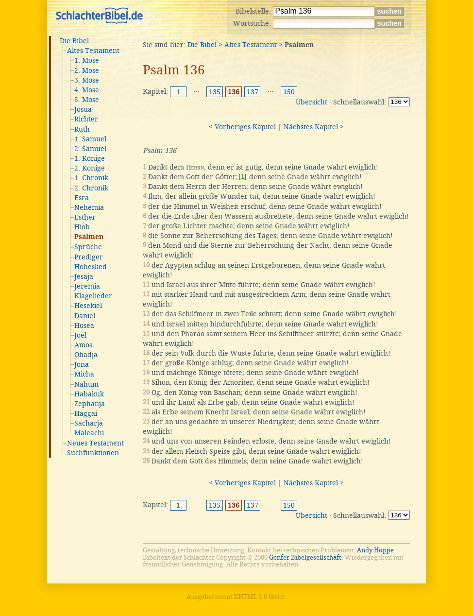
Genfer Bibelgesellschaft (305, 557)
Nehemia (89, 207)
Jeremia (87, 286)
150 (289, 92)
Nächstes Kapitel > (314, 127)
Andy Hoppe (375, 550)
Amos (83, 345)
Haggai (85, 413)
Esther (85, 217)
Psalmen (88, 237)
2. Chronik (91, 188)
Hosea (84, 325)
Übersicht (311, 102)
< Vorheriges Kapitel (242, 127)
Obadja (86, 355)
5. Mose (86, 99)
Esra (81, 198)
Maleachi (89, 433)
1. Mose (86, 60)
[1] (242, 176)
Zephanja (89, 404)
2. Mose (86, 70)
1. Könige (89, 158)
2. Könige (89, 168)
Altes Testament (93, 50)
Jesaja (83, 276)
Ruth (82, 129)
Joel (80, 335)
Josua (83, 109)
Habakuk (89, 394)
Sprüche (88, 247)
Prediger (88, 257)
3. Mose (86, 80)
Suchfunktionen (93, 453)
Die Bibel (74, 41)
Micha (84, 374)
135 (214, 92)
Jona (81, 364)
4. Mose (86, 90)
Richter (86, 119)
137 (252, 92)
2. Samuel (90, 149)
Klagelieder (93, 296)
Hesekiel (88, 305)
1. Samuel (90, 139)
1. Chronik (91, 178)
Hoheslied (90, 267)
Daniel (84, 316)
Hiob (82, 227)
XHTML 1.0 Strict (259, 596)
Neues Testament (95, 443)
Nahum (86, 384)
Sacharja (88, 423)
